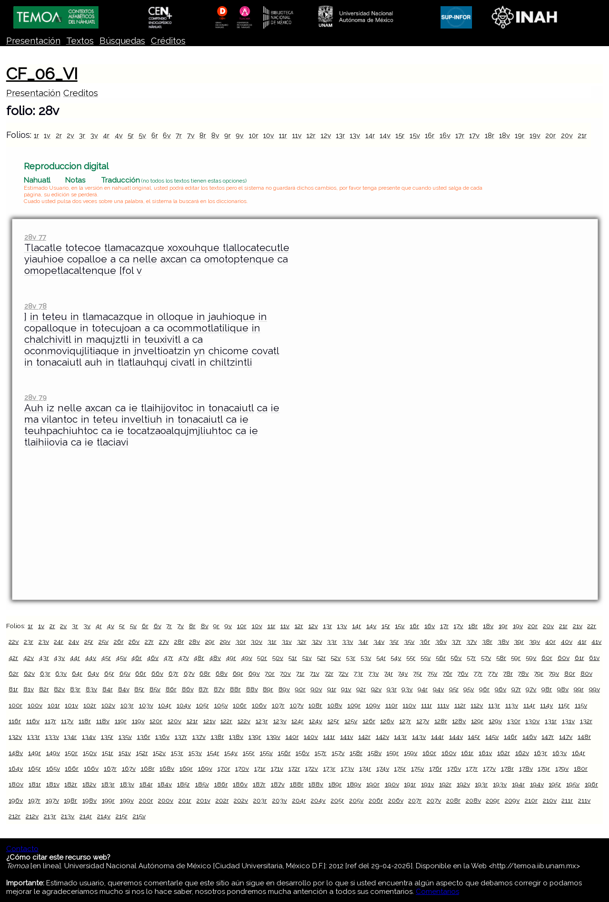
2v (70, 135)
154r (213, 753)
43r (44, 657)
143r (400, 736)
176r (435, 768)
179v (562, 768)
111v (443, 705)
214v (103, 816)
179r (544, 768)
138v (236, 736)
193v (500, 784)
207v (434, 800)
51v (307, 657)
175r (400, 768)
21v (577, 626)
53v (366, 657)
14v (385, 135)
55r (410, 657)
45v (121, 657)
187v (278, 784)
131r (551, 721)
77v (493, 673)
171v (277, 768)
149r (34, 753)
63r (45, 673)
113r (494, 705)
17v (474, 135)
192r (445, 784)
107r (278, 705)
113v (511, 705)
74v (403, 673)
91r (331, 689)
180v (16, 784)
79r (538, 673)
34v (378, 641)
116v (32, 721)
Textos (80, 41)
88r (235, 689)
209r (493, 800)
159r (392, 753)
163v (559, 753)
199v (127, 800)
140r (292, 736)
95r (454, 689)
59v (531, 657)
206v (395, 800)
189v (354, 784)
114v (546, 705)
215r (122, 816)
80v (586, 673)
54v (396, 657)
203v (279, 800)
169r (186, 768)
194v (537, 784)
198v (89, 800)
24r (58, 641)
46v (152, 657)
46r (136, 657)
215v (139, 816)
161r (467, 753)
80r (569, 673)
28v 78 (35, 306)
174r (365, 768)
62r (14, 673)
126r (369, 721)
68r (204, 673)
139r (254, 736)
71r (300, 673)
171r (259, 768)
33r (332, 641)
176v (454, 768)
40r (550, 641)
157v (338, 753)
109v (373, 705)
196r (591, 784)
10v (268, 135)
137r (181, 736)
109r (354, 705)
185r (183, 784)
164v (16, 768)
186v (240, 784)
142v (382, 736)
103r (127, 705)
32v (317, 641)
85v (154, 689)
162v (522, 753)
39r (519, 641)
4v (119, 135)
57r (471, 657)
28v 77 (35, 237)
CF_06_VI (42, 73)
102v (108, 705)
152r (142, 753)
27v (164, 641)
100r (15, 705)
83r (75, 689)
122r (226, 721)
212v (32, 816)
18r (489, 135)
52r (321, 657)
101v (71, 705)
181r (35, 784)
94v (438, 689)
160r (429, 753)
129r (477, 721)
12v (326, 135)
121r (192, 721)
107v (297, 705)
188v (315, 784)
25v (103, 641)
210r (531, 800)
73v (373, 673)
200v (165, 800)
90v (316, 689)
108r (315, 705)
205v (356, 800)
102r (89, 705)
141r (329, 736)
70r (270, 673)
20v (567, 135)
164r (578, 753)
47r (168, 657)
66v (157, 673)
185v (202, 784)
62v (29, 673)
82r (44, 689)
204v (318, 800)
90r (300, 689)
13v (355, 135)
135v (125, 736)
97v (531, 689)
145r (474, 736)
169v (205, 768)
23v (44, 641)
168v (166, 768)
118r (85, 721)
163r (540, 753)
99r (579, 689)
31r (271, 641)
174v (382, 768)
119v (138, 721)
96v (500, 689)
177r (472, 768)
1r (36, 135)
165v (53, 768)
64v (93, 673)
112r (460, 705)
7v (191, 135)
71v (314, 673)
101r (54, 705)
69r (238, 673)
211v (584, 800)
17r (459, 135)
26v (133, 641)
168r (148, 768)
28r (179, 641)
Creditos (80, 93)
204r (299, 800)
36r (425, 641)
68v (221, 673)
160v (449, 753)
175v (417, 768)
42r (13, 657)
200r (146, 800)
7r (179, 135)
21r (582, 135)
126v (387, 721)
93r (392, 689)
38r (487, 641)
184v (164, 784)
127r (405, 721)
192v (463, 784)
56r (441, 657)
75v (432, 673)
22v (14, 641)
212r (14, 816)
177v (489, 768)
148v (16, 753)
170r (223, 768)
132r (586, 721)
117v (67, 721)
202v (241, 800)
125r (333, 721)
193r (481, 784)
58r (501, 657)
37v (471, 641)
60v (564, 657)
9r (227, 135)
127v (422, 721)
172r (294, 768)
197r (34, 800)
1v (47, 135)
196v (16, 800)
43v (59, 657)
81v (28, 689)
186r (221, 784)
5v (142, 135)
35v (409, 641)
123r (261, 721)
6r (154, 135)
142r (364, 736)
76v (462, 673)
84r (107, 689)
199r (108, 800)
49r (231, 657)
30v (256, 641)
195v (573, 784)
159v (410, 753)
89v (284, 689)
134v (89, 736)
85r (139, 689)
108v (334, 705)
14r (370, 135)
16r (429, 135)
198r (70, 800)
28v (194, 641)
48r (199, 657)
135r (107, 736)
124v (315, 721)
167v (129, 768)
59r (516, 657)
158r (356, 753)
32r (301, 641)
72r (329, 673)
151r (107, 753)
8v (215, 135)
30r (241, 641)
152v (159, 753)
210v (550, 800)
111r (426, 705)
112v (477, 705)
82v (59, 689)
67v (189, 673)
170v (242, 768)
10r (253, 135)
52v (336, 657)
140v (311, 736)
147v (565, 736)
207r (415, 800)
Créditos (168, 41)
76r (447, 673)
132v (15, 736)
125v (350, 721)
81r (13, 689)
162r (503, 753)
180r (581, 768)
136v (162, 736)
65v (124, 673)
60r (546, 657)
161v (485, 753)
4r (106, 135)
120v (174, 721)
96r (484, 689)
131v (568, 721)
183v (127, 784)
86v (188, 689)
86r (171, 689)
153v (195, 753)
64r (77, 673)
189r (335, 784)
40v (566, 641)
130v (532, 721)
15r (399, 135)
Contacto (22, 848)
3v (94, 135)
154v (230, 753)
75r (417, 673)
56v (456, 657)
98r (546, 689)
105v (221, 705)
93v (407, 689)
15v (415, 135)
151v (124, 753)
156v (302, 753)
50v (277, 657)
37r (456, 641)
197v (52, 800)
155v (266, 753)
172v (311, 768)
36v (441, 641)
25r (88, 641)
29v (225, 641)
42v (28, 657)
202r (222, 800)
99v (594, 689)
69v (254, 673)
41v (596, 641)
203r (260, 800)
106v (259, 705)
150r (71, 753)
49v (246, 657)
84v (123, 689)
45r (106, 657)
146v (529, 736)
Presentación (33, 41)
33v (347, 641)
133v (52, 736)
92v (376, 689)
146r (510, 736)
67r (173, 673)
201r (184, 800)
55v (426, 657)
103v (146, 705)
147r (547, 736)
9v (240, 135)
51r (292, 657)
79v (554, 673)
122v (243, 721)
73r (358, 673)
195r (555, 784)
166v (91, 768)
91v (346, 689)
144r (437, 736)
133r (33, 736)
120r (155, 721)
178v (526, 768)
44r (75, 657)
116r (15, 721)
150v (90, 753)
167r (110, 768)
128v (459, 721)
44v (90, 657)
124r (297, 721)
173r (329, 768)
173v (347, 768)
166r (72, 768)
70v (285, 673)
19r (519, 135)
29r (210, 641)
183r (108, 784)
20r (550, 135)
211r (567, 800)
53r (350, 657)
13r (340, 135)
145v (492, 736)
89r (268, 689)
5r (131, 135)
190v (392, 784)
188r (297, 784)
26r (119, 641)
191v (427, 784)
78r (508, 673)
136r (143, 736)
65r (109, 673)
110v (409, 705)
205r (337, 800)
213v (67, 816)
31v (287, 641)
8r (202, 135)
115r (564, 705)
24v (74, 641)
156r (284, 753)
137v (199, 736)
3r (82, 135)
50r (262, 657)
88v (252, 689)
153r (177, 753)
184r (146, 784)
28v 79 (35, 397)
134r (70, 736)
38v (503, 641)
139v (273, 736)
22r (591, 626)
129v (495, 721)
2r (59, 135)
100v (35, 705)
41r (582, 641)
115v (581, 705)
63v (61, 673)
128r (440, 721)
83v (91, 689)
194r (518, 784)
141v (346, 736)
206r (376, 800)
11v (297, 135)
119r (121, 721)
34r (363, 641)
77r (477, 673)
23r (28, 641)
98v (563, 689)
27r (149, 641)
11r (283, 135)
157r (320, 753)
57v (486, 657)
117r (50, 721)
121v (209, 721)
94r (423, 689)
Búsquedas (122, 41)
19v (535, 135)
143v (419, 736)
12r (310, 135)
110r (391, 705)
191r (410, 784)
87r (203, 689)
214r (85, 816)
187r (259, 784)
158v (375, 753)
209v (512, 800)
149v (53, 753)
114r (529, 705)
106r (239, 705)
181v (52, 784)
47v (183, 657)
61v (594, 657)
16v (445, 135)
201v (203, 800)
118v (102, 721)
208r (453, 800)
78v (523, 673)
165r (34, 768)
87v (219, 689)
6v (167, 135)
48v (215, 657)
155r (249, 753)
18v (504, 135)
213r (50, 816)
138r (217, 736)
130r (514, 721)
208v (473, 800)
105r (202, 705)
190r (373, 784)
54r (381, 657)
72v (343, 673)
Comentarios (437, 891)
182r (70, 784)
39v (534, 641)
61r (579, 657)
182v (89, 784)
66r (140, 673)
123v (279, 721)
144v (456, 736)
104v (184, 705)
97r (516, 689)
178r (507, 768)
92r (361, 689)
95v (468, 689)
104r (164, 705)
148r (584, 736)
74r (388, 673)
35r (394, 641)
